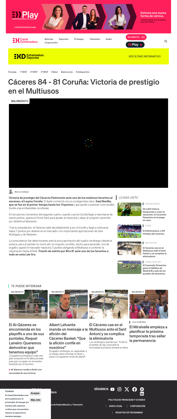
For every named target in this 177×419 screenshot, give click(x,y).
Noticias (49, 39)
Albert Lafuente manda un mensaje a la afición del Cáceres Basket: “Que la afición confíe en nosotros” (68, 336)
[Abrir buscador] (166, 41)
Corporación (51, 42)
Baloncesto (67, 72)
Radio (109, 39)
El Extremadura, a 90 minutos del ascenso (154, 232)
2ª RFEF (34, 72)
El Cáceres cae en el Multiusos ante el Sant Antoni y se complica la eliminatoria (155, 252)
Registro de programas (129, 412)
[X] (127, 389)
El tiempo (79, 39)
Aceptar (35, 393)
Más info (35, 400)
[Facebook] (135, 389)
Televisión (95, 39)
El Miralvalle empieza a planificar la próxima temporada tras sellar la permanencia (148, 334)
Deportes (63, 39)
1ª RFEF (23, 72)
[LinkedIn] (142, 393)
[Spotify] (142, 389)
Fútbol (54, 72)
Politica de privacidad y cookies (126, 400)
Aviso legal (115, 406)
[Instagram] (119, 389)
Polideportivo (83, 72)
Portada (12, 72)
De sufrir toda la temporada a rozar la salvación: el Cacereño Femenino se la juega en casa (154, 214)
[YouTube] (112, 389)
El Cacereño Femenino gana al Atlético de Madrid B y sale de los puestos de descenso (154, 269)
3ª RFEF (44, 72)
